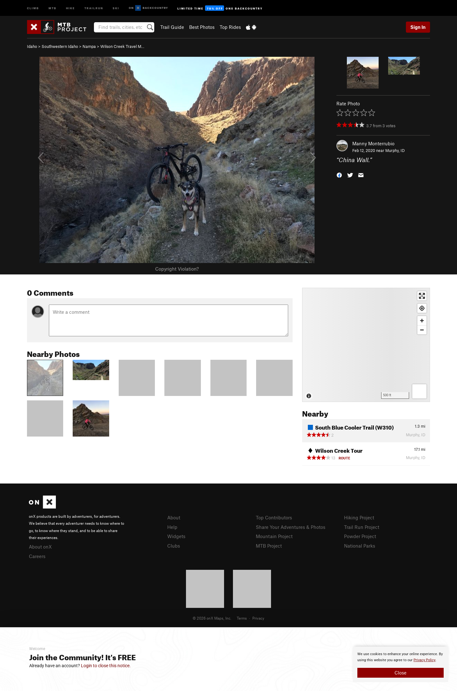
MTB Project (269, 546)
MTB (52, 8)
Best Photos (202, 27)
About (173, 517)
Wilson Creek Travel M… (122, 46)
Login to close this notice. (106, 665)
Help (172, 527)
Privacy (258, 618)
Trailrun (93, 8)
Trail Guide (172, 27)
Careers (37, 556)
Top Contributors (274, 517)
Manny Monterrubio (373, 143)
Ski (116, 8)
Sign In (418, 27)
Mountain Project (274, 536)
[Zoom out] (422, 329)
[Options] (419, 391)
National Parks (359, 546)
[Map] (366, 345)
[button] (339, 174)
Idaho (32, 46)
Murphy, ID (395, 150)
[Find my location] (422, 308)
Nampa (89, 46)
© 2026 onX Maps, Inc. (212, 618)
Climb (33, 8)
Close (400, 672)
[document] (400, 664)
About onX (40, 547)
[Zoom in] (422, 320)
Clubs (173, 546)
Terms (242, 618)
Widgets (176, 536)
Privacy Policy (424, 660)
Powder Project (360, 536)
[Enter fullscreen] (422, 295)
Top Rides (230, 27)
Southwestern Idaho (60, 46)
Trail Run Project (361, 527)
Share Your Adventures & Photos (290, 527)
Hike (70, 8)
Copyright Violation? (177, 269)
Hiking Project (359, 517)
